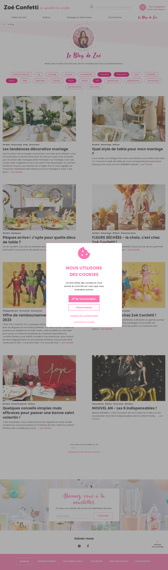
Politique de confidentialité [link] (84, 315)
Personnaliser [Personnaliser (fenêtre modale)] (84, 307)
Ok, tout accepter (83, 299)
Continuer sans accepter (84, 322)
